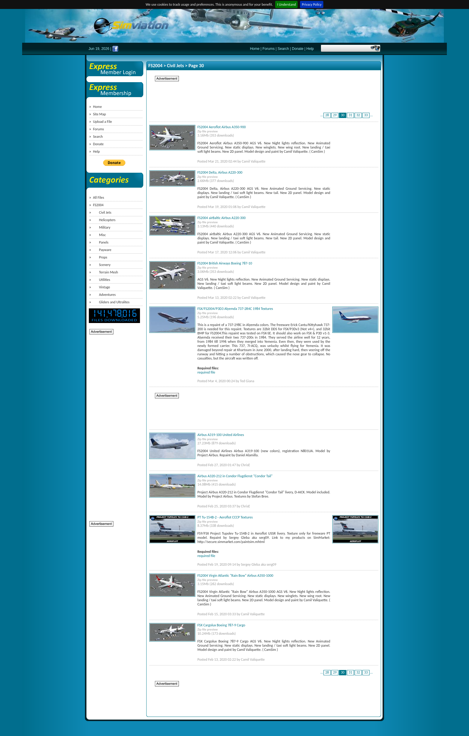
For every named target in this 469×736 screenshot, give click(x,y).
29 (335, 115)
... (321, 115)
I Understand (286, 4)
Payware (105, 250)
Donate (298, 49)
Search (283, 49)
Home (255, 49)
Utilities (104, 280)
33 (366, 115)
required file (206, 372)
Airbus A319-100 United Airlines (220, 435)
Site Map (99, 114)
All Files (98, 197)
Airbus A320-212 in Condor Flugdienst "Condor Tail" (234, 476)
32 (358, 115)
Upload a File (102, 122)
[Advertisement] (113, 424)
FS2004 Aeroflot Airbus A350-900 (221, 127)
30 (343, 115)
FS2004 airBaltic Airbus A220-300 (221, 218)
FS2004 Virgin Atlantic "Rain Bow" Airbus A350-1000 (235, 575)
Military (104, 227)
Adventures (107, 295)
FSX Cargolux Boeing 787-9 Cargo (221, 625)
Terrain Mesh (108, 272)
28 (327, 115)
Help (310, 49)
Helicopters (107, 220)
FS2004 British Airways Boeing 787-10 (224, 263)
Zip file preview (207, 131)
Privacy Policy (312, 4)
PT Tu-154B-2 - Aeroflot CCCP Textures (225, 517)
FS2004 (98, 205)
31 (350, 115)
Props (103, 257)
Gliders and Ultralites (114, 302)
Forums (269, 49)
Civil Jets (105, 212)
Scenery (105, 265)
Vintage (104, 287)
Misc (102, 235)
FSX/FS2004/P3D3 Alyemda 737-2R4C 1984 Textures (235, 309)
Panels (103, 242)
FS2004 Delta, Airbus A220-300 (219, 172)
